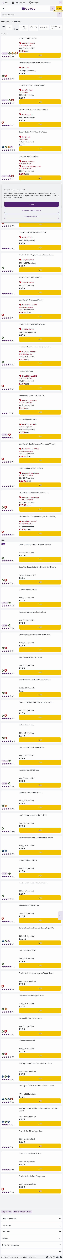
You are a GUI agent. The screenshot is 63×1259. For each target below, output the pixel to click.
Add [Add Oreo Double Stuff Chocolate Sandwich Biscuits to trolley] (40, 717)
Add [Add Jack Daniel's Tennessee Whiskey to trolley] (40, 317)
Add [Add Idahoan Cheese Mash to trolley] (40, 1056)
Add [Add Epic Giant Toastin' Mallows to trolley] (40, 178)
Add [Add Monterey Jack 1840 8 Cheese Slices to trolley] (40, 627)
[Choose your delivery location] (52, 8)
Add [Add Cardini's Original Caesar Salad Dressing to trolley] (40, 124)
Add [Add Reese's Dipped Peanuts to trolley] (40, 436)
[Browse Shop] (3, 8)
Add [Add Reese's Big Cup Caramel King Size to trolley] (40, 412)
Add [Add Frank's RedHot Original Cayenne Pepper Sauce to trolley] (40, 270)
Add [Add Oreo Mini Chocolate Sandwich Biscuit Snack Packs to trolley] (40, 582)
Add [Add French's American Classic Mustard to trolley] (40, 102)
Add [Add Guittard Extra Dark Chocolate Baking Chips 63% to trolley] (40, 943)
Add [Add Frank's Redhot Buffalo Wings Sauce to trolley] (40, 1191)
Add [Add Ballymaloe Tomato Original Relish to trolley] (40, 1011)
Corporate (31, 1232)
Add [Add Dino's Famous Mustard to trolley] (40, 965)
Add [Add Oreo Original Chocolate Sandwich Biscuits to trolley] (40, 650)
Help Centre (31, 1225)
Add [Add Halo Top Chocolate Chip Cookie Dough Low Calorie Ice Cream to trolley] (40, 1123)
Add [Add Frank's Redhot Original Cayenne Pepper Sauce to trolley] (40, 988)
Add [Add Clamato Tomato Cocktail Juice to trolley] (40, 1168)
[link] (22, 1211)
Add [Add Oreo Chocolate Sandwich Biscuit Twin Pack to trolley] (40, 78)
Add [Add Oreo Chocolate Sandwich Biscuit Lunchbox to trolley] (40, 695)
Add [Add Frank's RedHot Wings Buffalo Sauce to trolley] (40, 339)
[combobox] (29, 14)
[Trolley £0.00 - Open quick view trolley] (59, 8)
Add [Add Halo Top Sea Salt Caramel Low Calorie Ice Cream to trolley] (40, 1101)
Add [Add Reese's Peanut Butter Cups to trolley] (40, 920)
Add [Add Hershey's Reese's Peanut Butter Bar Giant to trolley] (40, 363)
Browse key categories (31, 1245)
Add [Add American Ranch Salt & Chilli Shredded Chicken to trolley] (40, 853)
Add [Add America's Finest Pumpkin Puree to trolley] (40, 808)
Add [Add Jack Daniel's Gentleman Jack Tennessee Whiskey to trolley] (40, 461)
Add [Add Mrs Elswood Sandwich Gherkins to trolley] (40, 672)
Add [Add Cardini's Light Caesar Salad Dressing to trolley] (40, 225)
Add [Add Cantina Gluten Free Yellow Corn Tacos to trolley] (40, 149)
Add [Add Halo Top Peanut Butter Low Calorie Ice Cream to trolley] (40, 1078)
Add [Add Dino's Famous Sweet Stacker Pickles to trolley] (40, 830)
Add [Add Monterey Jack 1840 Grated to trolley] (40, 785)
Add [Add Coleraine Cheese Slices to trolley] (40, 604)
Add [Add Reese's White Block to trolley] (40, 388)
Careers (31, 1238)
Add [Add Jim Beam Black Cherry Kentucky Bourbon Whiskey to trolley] (40, 533)
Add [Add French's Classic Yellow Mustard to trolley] (40, 292)
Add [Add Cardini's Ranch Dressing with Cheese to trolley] (40, 247)
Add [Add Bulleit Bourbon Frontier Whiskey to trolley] (40, 485)
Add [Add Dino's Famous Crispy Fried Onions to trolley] (40, 762)
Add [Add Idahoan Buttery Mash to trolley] (40, 740)
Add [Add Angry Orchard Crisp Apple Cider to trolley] (40, 1146)
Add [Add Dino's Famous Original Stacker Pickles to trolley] (40, 898)
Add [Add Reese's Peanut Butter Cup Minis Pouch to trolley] (40, 202)
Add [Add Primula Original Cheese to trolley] (40, 55)
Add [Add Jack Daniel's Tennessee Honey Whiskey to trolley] (40, 509)
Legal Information (31, 1218)
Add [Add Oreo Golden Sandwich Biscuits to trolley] (40, 1033)
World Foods (5, 21)
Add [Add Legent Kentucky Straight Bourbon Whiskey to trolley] (40, 559)
